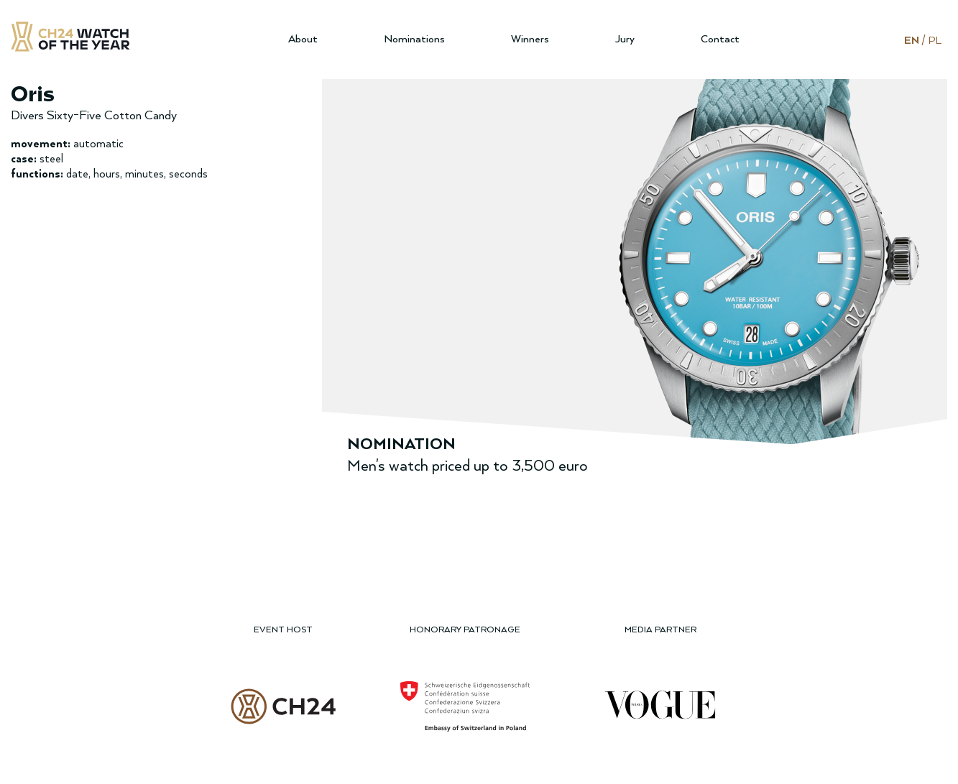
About (303, 39)
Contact (720, 39)
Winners (530, 39)
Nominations (414, 39)
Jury (625, 39)
